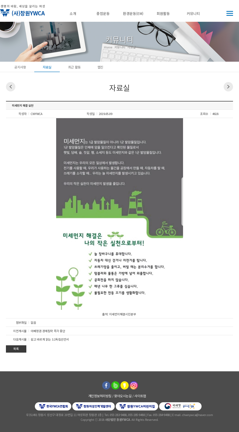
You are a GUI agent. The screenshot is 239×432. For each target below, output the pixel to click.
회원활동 (163, 13)
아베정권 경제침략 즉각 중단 (48, 331)
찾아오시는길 (122, 395)
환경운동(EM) (133, 13)
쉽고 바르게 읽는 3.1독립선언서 (50, 339)
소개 (73, 13)
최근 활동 (74, 67)
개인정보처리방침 (99, 395)
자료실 (47, 67)
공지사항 (20, 67)
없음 (33, 322)
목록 (16, 349)
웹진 (100, 67)
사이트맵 (140, 395)
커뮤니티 (193, 13)
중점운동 (103, 13)
